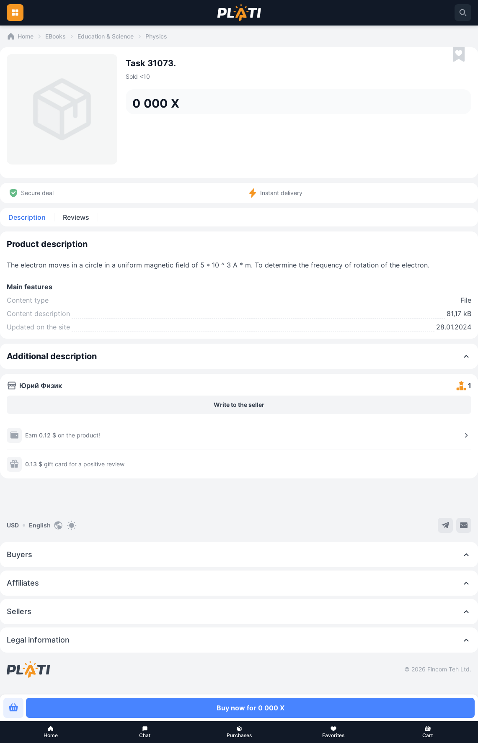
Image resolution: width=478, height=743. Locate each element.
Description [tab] (27, 217)
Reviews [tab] (76, 217)
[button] (50, 732)
